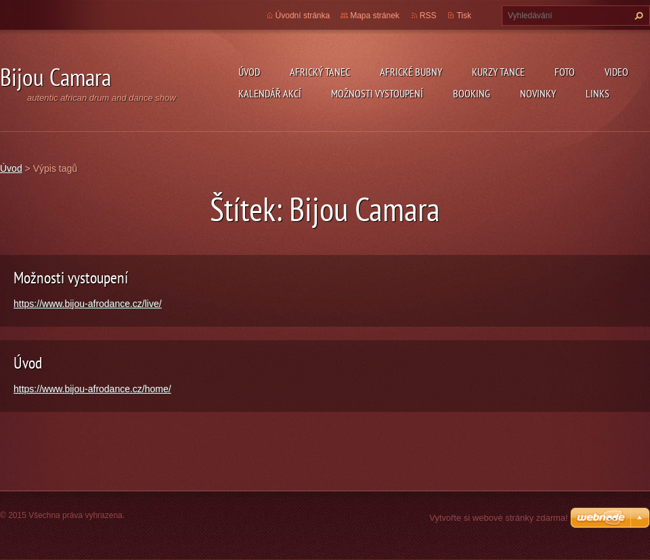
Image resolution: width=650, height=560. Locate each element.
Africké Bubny (411, 71)
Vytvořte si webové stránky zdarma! (498, 518)
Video (616, 71)
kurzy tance (498, 71)
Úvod (249, 71)
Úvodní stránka (303, 15)
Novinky (538, 93)
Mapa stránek (374, 15)
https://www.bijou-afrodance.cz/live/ (88, 303)
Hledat (637, 15)
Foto (565, 71)
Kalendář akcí (269, 93)
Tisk (463, 15)
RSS (428, 15)
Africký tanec (320, 71)
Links (597, 93)
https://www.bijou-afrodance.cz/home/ (92, 388)
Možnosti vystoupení (377, 93)
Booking (471, 93)
